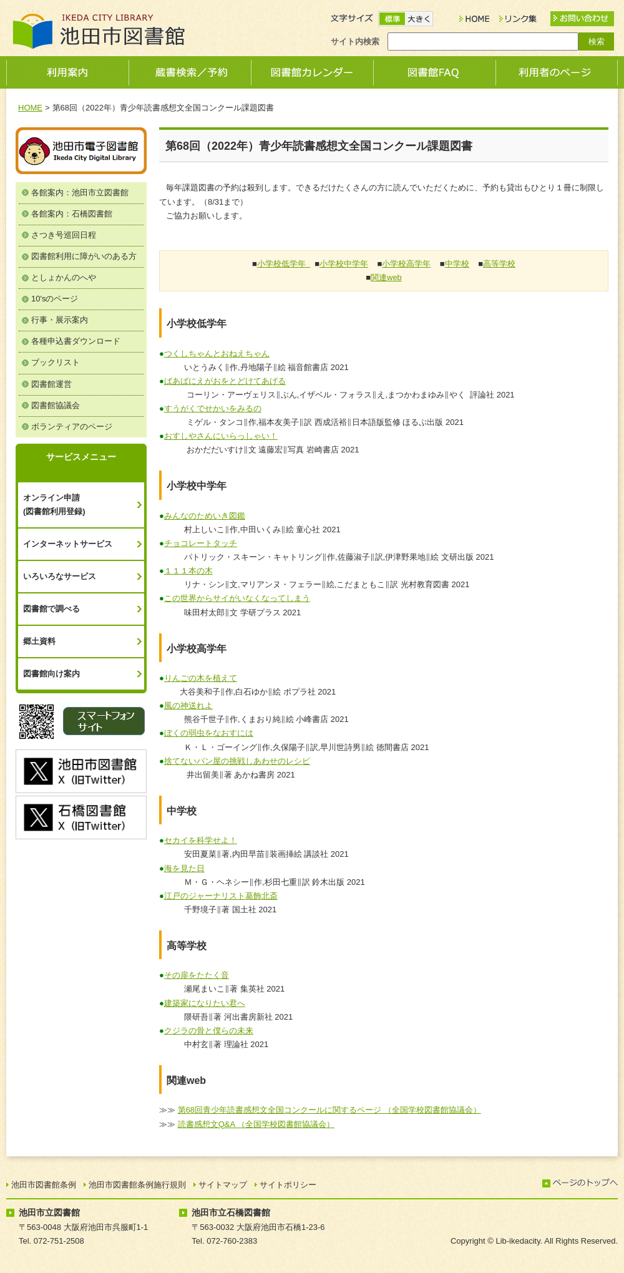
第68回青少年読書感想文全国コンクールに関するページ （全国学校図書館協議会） (329, 1109)
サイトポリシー (288, 1184)
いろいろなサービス (59, 576)
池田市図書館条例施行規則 (137, 1184)
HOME (30, 107)
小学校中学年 (343, 263)
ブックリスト (55, 362)
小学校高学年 (406, 263)
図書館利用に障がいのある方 (84, 256)
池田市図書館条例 (43, 1184)
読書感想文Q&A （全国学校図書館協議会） (256, 1124)
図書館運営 (51, 384)
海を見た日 (184, 868)
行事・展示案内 (59, 319)
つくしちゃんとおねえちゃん (217, 353)
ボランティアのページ (71, 426)
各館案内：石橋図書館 (71, 213)
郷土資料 (39, 641)
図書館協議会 (55, 405)
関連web (386, 277)
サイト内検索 (355, 41)
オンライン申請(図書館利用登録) (54, 504)
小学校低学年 (281, 263)
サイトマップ (222, 1184)
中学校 (457, 263)
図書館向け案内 (51, 673)
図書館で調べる (51, 608)
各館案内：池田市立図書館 (80, 192)
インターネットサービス (67, 544)
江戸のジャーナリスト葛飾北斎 (221, 895)
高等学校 (499, 263)
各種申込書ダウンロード (75, 341)
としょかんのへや (63, 277)
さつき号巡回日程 (63, 235)
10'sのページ (54, 298)
